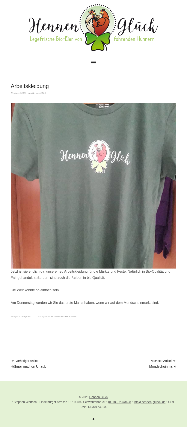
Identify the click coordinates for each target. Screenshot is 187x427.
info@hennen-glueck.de (149, 402)
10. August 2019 (18, 93)
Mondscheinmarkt (59, 316)
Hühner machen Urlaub (28, 363)
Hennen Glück (98, 397)
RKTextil (73, 316)
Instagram (25, 316)
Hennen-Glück (39, 93)
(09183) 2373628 (119, 402)
